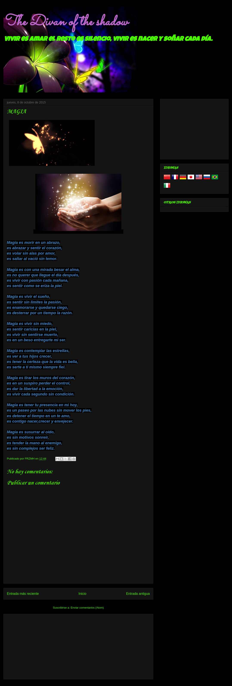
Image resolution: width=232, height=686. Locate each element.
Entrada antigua (138, 593)
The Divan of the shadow (65, 22)
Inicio (82, 593)
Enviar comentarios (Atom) (87, 607)
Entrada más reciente (23, 593)
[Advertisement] (78, 646)
